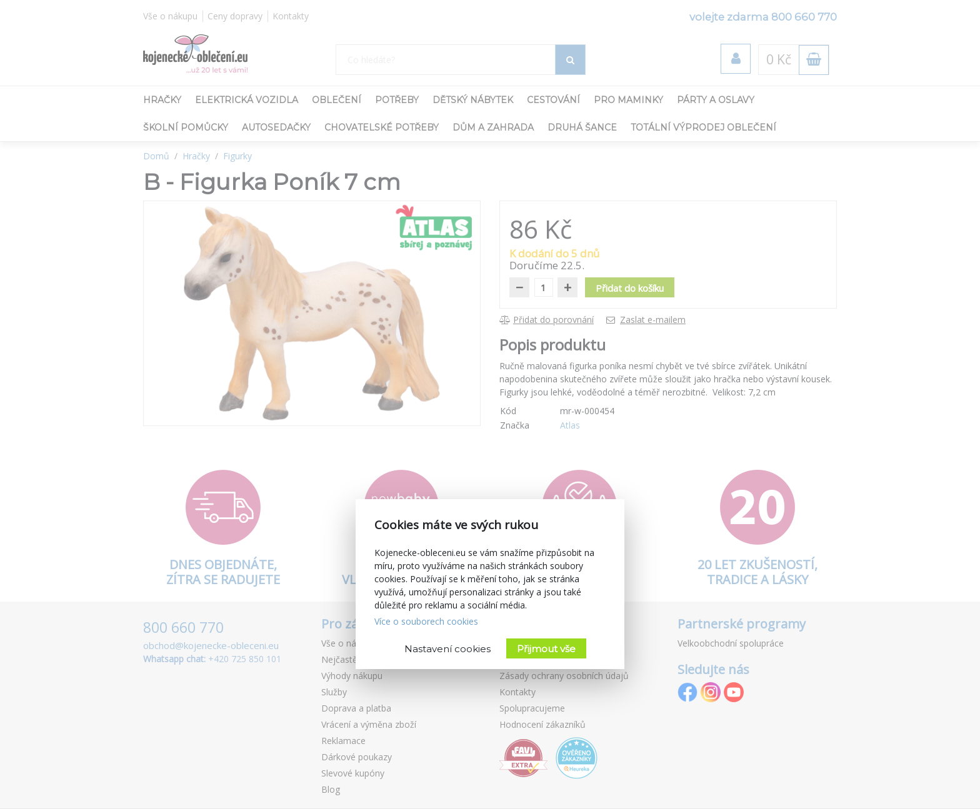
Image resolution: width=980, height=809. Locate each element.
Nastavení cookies (447, 649)
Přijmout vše (546, 649)
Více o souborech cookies (426, 621)
